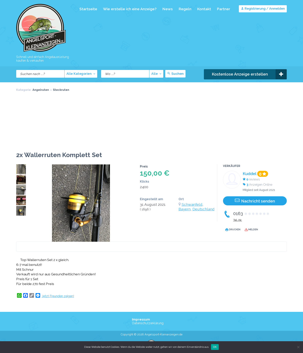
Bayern (185, 209)
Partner (223, 9)
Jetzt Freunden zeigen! (58, 296)
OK (215, 346)
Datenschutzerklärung (147, 323)
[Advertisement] (151, 122)
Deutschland (203, 209)
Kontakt (204, 9)
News (167, 9)
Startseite (88, 9)
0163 (251, 213)
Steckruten (61, 89)
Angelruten (40, 89)
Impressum (141, 319)
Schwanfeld (192, 204)
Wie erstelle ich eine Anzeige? (130, 9)
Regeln (185, 9)
